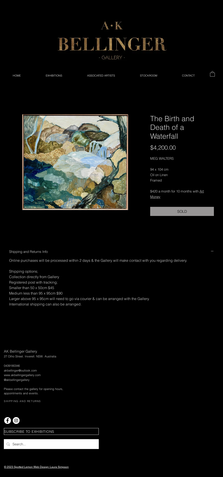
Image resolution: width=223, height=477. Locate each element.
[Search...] (51, 444)
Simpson (63, 467)
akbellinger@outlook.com (20, 370)
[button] (212, 74)
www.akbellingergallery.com (22, 375)
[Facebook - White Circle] (7, 420)
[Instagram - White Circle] (16, 420)
